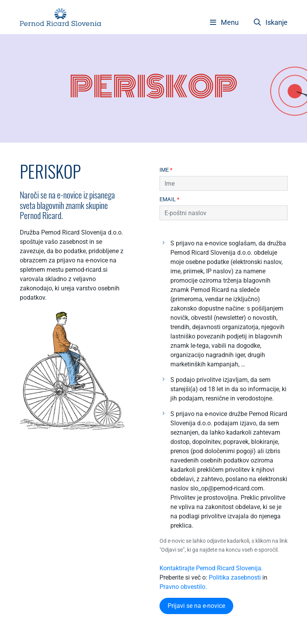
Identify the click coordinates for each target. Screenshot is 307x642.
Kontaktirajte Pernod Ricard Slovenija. (211, 568)
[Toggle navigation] (224, 22)
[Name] (224, 183)
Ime (166, 170)
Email (170, 199)
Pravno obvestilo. (183, 586)
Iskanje (271, 22)
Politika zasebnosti (235, 577)
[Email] (224, 212)
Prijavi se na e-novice (196, 605)
